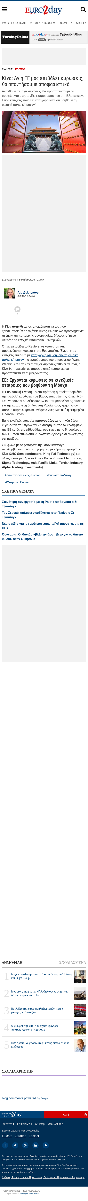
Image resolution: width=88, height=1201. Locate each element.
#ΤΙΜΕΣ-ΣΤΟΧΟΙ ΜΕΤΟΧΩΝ (48, 23)
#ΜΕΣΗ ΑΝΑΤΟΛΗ (14, 23)
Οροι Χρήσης (55, 1124)
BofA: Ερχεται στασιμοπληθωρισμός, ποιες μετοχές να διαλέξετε (37, 1010)
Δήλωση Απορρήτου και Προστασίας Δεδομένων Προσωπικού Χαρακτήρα (43, 1177)
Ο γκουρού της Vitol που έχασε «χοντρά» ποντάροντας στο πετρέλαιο (34, 1027)
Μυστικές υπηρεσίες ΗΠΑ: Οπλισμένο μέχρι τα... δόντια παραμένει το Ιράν (39, 993)
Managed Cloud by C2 (29, 1194)
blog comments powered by (25, 1098)
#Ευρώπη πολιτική (59, 475)
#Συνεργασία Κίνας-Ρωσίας (22, 475)
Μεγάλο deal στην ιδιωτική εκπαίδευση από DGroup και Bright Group (41, 976)
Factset (34, 1136)
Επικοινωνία (24, 1124)
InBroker (61, 1159)
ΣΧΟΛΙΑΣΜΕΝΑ (72, 963)
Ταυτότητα (8, 1124)
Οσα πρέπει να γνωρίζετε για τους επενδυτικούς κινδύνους (40, 1045)
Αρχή (66, 1114)
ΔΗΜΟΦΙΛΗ (12, 963)
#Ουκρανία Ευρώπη (18, 482)
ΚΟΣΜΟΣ (20, 69)
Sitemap (40, 1124)
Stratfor (20, 1136)
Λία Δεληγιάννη (29, 292)
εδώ (42, 39)
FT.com (7, 1136)
